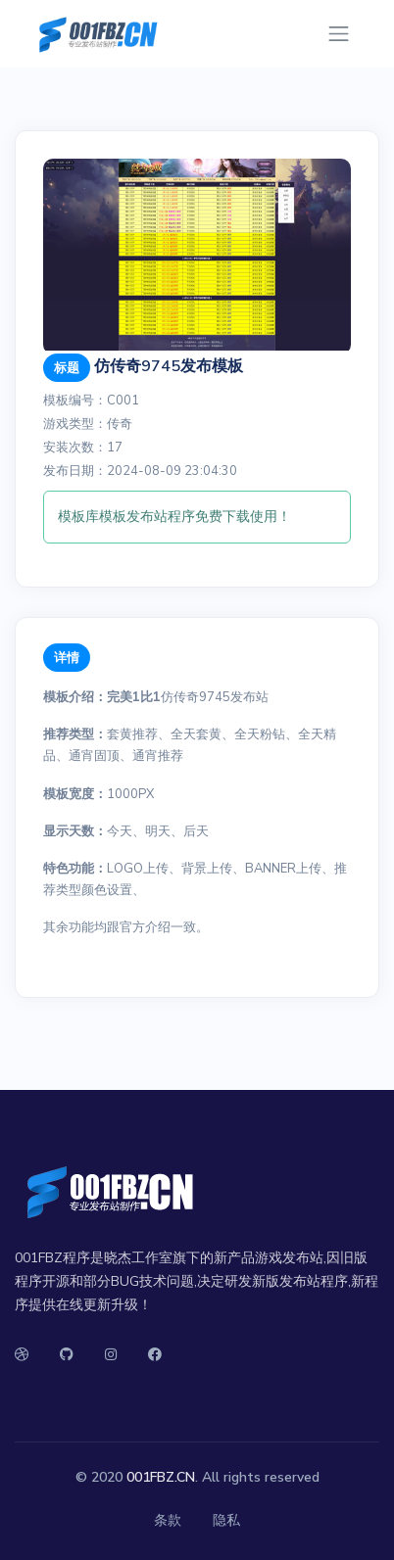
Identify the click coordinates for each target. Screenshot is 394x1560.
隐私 (226, 1520)
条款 (167, 1520)
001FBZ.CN (160, 1477)
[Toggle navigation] (339, 34)
